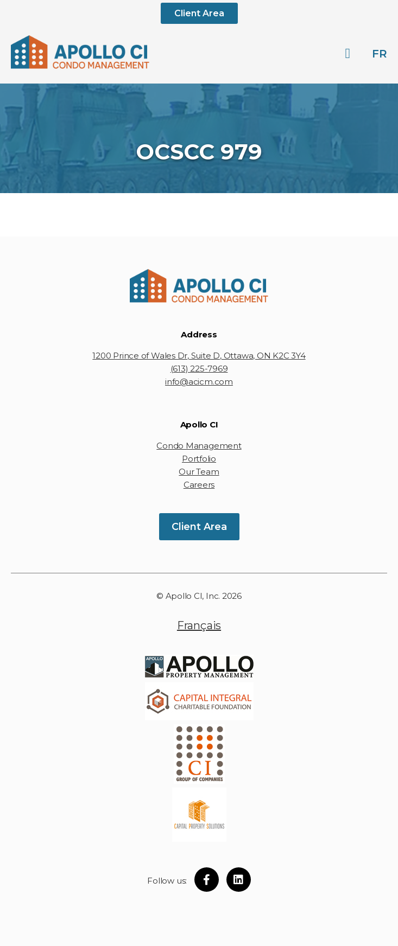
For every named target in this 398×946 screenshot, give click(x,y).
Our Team (199, 471)
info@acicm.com (199, 381)
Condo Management (198, 445)
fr (379, 53)
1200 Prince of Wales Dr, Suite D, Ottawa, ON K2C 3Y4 (198, 355)
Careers (199, 485)
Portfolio (199, 458)
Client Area (199, 13)
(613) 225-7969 (199, 368)
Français (199, 625)
